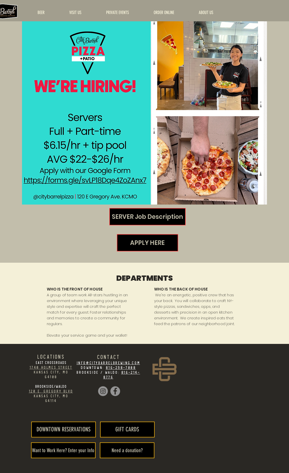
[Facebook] (115, 391)
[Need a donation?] (127, 450)
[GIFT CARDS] (127, 429)
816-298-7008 (121, 367)
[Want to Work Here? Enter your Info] (63, 450)
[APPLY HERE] (147, 242)
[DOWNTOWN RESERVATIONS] (63, 429)
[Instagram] (103, 391)
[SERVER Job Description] (147, 216)
